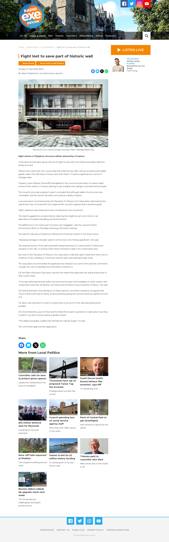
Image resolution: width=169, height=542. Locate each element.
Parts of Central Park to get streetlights (94, 410)
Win (50, 35)
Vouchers (71, 35)
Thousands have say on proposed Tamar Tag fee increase (63, 372)
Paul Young (132, 71)
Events (59, 35)
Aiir (94, 535)
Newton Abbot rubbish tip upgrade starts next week (32, 484)
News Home (28, 63)
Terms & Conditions (117, 530)
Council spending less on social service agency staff (63, 412)
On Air (23, 35)
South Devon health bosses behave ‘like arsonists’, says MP (94, 371)
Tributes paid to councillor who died (94, 449)
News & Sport (38, 35)
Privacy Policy (95, 530)
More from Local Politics (52, 63)
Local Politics (47, 47)
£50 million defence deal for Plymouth (32, 413)
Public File (78, 530)
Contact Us (63, 530)
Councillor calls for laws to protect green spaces (32, 368)
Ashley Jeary (133, 61)
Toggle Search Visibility (147, 36)
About (99, 35)
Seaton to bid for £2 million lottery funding (63, 449)
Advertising (86, 35)
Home (21, 47)
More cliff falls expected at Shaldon (32, 449)
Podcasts (110, 35)
